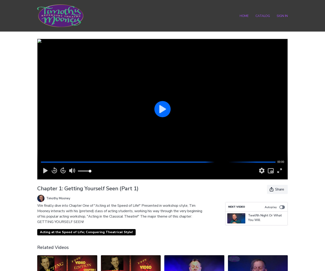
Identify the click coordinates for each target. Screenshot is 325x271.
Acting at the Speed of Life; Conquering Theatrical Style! (86, 232)
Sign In (282, 16)
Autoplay (275, 207)
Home (244, 16)
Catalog (262, 16)
